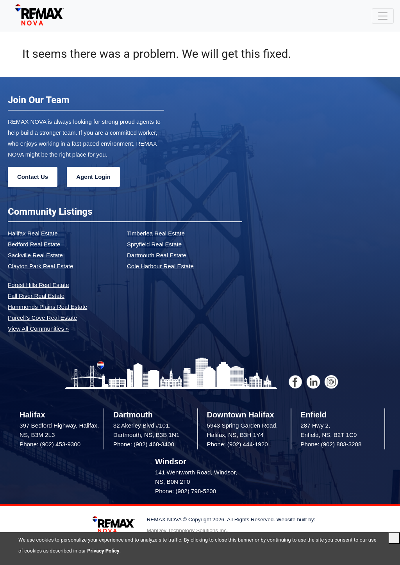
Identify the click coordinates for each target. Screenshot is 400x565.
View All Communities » (38, 328)
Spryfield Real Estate (154, 244)
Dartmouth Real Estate (156, 255)
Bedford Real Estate (34, 244)
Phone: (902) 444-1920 (237, 444)
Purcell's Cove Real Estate (42, 317)
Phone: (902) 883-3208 (330, 444)
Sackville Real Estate (35, 255)
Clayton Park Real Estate (40, 266)
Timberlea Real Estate (156, 233)
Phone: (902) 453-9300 (50, 444)
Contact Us (32, 176)
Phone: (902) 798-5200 (185, 491)
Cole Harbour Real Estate (160, 266)
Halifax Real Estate (33, 233)
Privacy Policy (103, 551)
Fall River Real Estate (36, 295)
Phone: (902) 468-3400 (143, 444)
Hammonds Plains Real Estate (47, 306)
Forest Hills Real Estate (38, 285)
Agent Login (93, 176)
